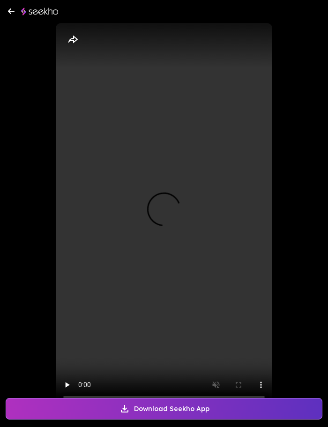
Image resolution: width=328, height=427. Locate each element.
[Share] (72, 39)
